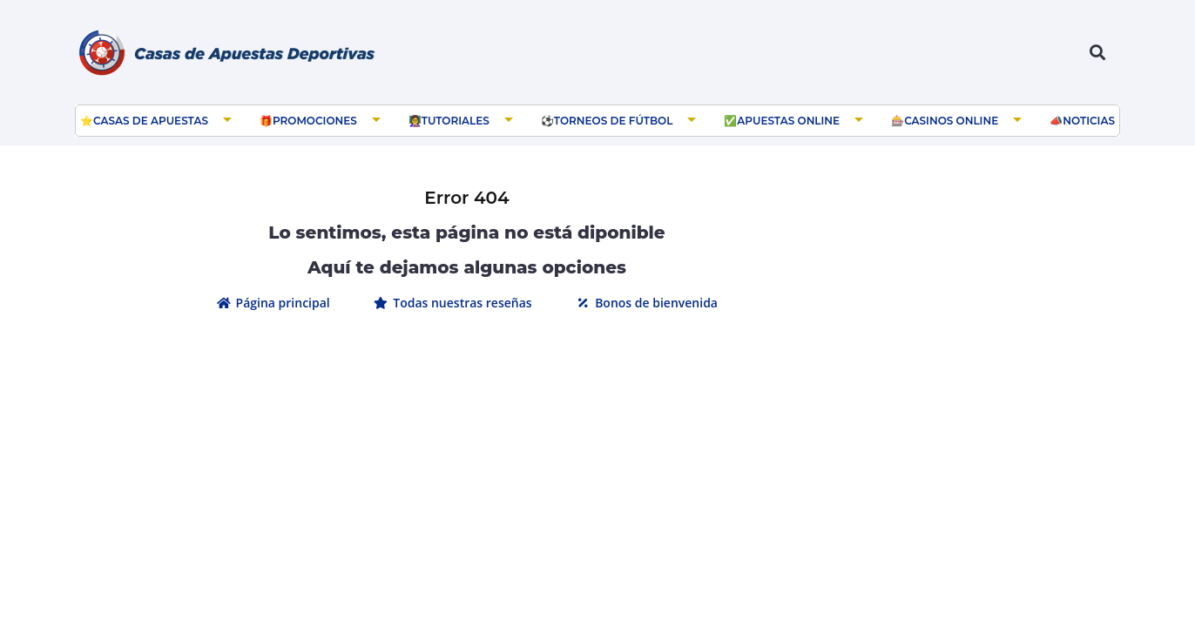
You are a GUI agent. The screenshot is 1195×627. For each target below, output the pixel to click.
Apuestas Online (788, 120)
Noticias (1089, 120)
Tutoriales (455, 120)
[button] (1097, 52)
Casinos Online (951, 120)
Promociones (315, 120)
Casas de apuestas (150, 120)
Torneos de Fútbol (613, 120)
